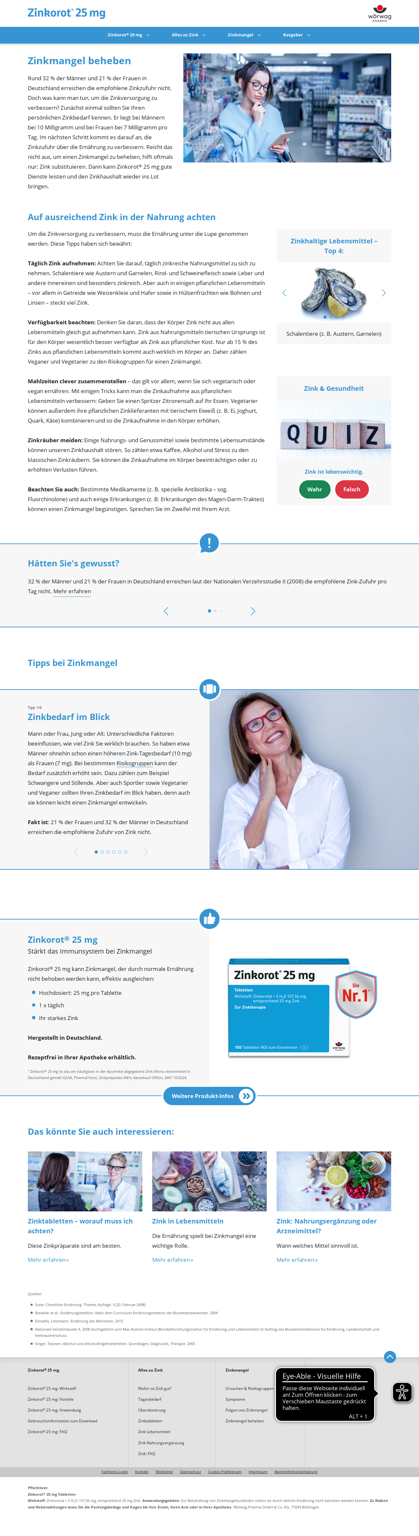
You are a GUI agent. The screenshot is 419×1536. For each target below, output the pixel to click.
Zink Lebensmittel (154, 1432)
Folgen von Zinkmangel (246, 1410)
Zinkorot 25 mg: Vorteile (51, 1399)
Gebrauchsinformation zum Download (62, 1421)
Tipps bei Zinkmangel (334, 1388)
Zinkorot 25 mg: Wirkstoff (52, 1388)
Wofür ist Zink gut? (155, 1388)
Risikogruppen (135, 763)
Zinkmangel (240, 34)
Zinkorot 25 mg (125, 34)
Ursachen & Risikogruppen (250, 1388)
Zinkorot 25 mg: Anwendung (54, 1410)
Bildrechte (164, 1472)
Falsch (351, 489)
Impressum (258, 1472)
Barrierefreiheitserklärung (296, 1472)
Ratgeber (293, 34)
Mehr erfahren (72, 591)
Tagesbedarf (149, 1399)
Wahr (314, 489)
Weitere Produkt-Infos (212, 1096)
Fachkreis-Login (114, 1472)
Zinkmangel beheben (245, 1421)
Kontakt (142, 1472)
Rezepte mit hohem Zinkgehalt (342, 1399)
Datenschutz (190, 1472)
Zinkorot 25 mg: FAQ (47, 1432)
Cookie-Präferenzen (225, 1472)
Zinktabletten (150, 1421)
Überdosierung (152, 1410)
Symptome (235, 1399)
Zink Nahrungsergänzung (161, 1443)
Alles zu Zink (185, 34)
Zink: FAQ (146, 1453)
